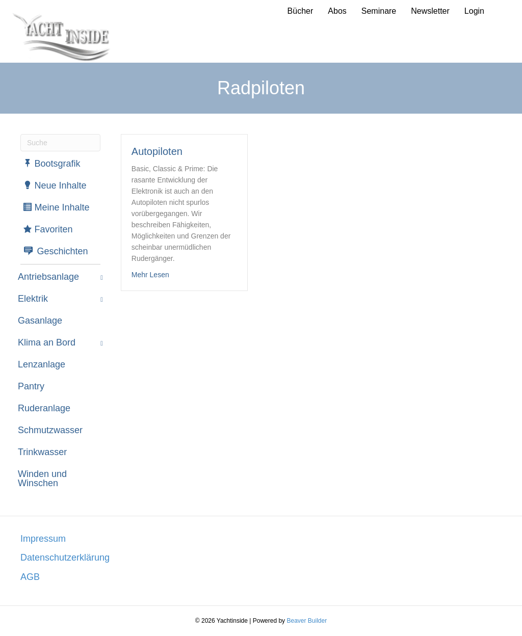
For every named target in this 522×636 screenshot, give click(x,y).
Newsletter (430, 11)
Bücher (301, 11)
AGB (30, 577)
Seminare (378, 11)
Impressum (43, 539)
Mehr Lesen (150, 274)
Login (474, 11)
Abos (337, 11)
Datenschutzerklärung (65, 557)
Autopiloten (157, 151)
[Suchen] (60, 142)
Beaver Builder (306, 620)
